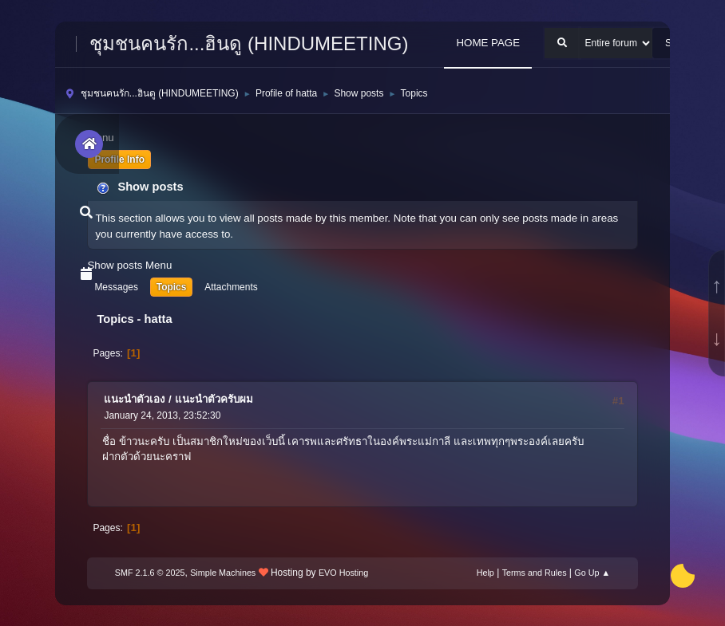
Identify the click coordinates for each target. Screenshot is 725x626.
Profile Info (119, 159)
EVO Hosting (343, 572)
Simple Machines (223, 572)
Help (485, 572)
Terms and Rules (534, 572)
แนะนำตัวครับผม (214, 399)
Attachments (231, 287)
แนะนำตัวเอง (134, 399)
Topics (171, 287)
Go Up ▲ (592, 572)
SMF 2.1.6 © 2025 (150, 572)
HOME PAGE (488, 43)
